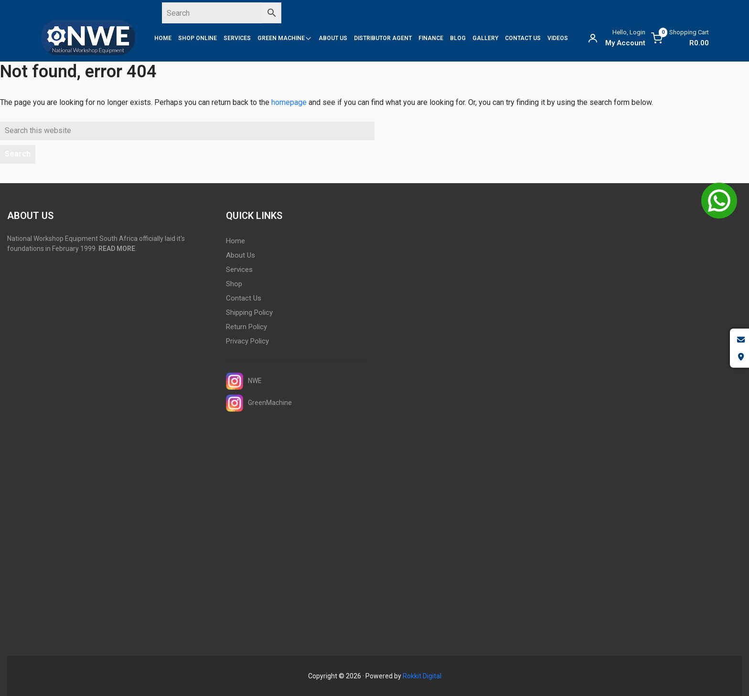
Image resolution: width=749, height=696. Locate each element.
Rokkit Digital (422, 676)
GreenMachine (259, 403)
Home (235, 241)
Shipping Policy (249, 312)
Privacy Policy (247, 341)
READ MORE (116, 248)
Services (239, 269)
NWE (244, 381)
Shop (234, 284)
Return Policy (246, 326)
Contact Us (243, 298)
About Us (240, 255)
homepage (289, 102)
